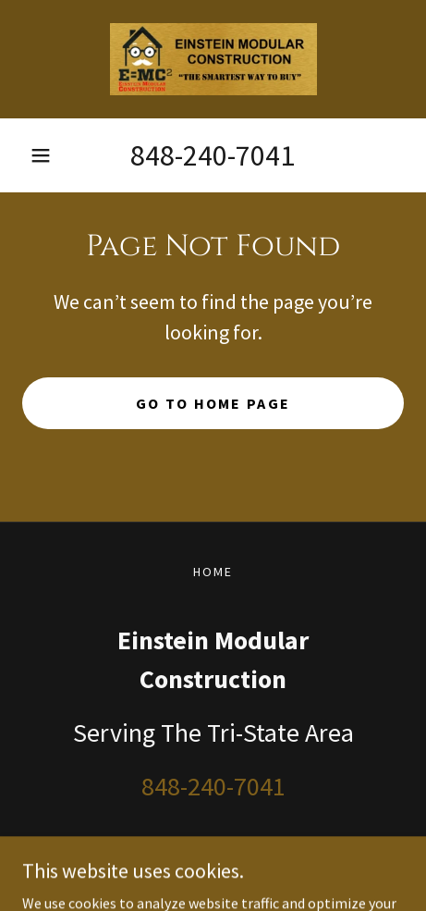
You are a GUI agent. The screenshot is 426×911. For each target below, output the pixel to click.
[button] (40, 155)
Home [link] (213, 571)
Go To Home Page (213, 403)
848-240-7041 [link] (212, 155)
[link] (213, 59)
